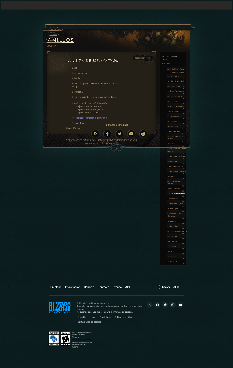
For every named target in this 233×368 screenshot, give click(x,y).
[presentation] (15, 9)
